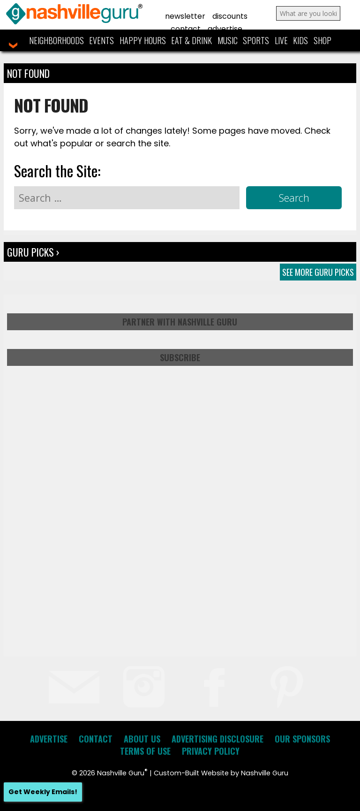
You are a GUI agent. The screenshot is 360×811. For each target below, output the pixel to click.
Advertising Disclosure (217, 739)
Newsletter (185, 16)
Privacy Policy (211, 751)
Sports (256, 40)
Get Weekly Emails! (42, 791)
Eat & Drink (191, 40)
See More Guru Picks (318, 272)
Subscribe (180, 357)
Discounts (230, 16)
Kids (300, 40)
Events (101, 40)
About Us (142, 739)
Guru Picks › (33, 251)
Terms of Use (145, 751)
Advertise (225, 28)
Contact (186, 28)
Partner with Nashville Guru (179, 322)
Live (281, 40)
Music (228, 40)
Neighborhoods (56, 40)
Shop (322, 40)
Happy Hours (143, 40)
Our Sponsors (302, 739)
